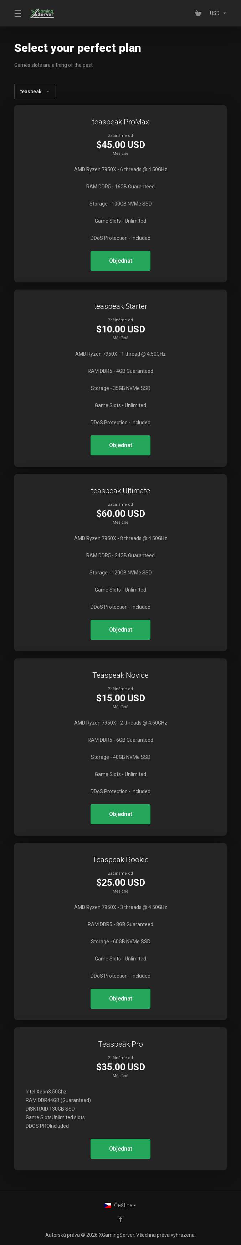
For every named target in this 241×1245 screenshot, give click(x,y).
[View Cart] (199, 13)
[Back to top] (120, 1219)
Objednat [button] (120, 260)
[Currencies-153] (217, 13)
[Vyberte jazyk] (120, 1205)
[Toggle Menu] (17, 13)
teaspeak (35, 91)
